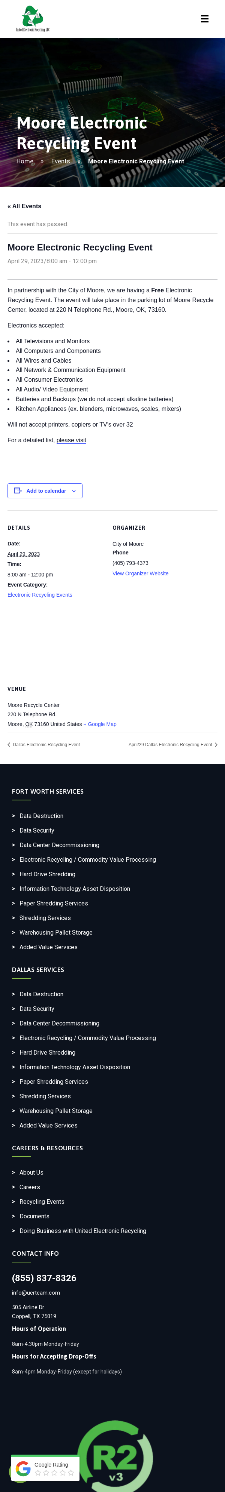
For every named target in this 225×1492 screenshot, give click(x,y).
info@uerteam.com (36, 1292)
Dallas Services (38, 969)
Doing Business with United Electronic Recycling (83, 1230)
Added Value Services (49, 947)
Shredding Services (45, 918)
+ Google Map (99, 724)
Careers (30, 1187)
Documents (35, 1216)
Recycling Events (42, 1201)
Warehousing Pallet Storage (56, 932)
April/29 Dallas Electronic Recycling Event (171, 744)
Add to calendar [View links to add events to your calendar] (46, 491)
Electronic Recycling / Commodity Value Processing (88, 859)
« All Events (24, 206)
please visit (71, 440)
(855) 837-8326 (44, 1278)
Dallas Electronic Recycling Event (46, 744)
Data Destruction (41, 815)
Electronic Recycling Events (40, 595)
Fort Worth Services (48, 791)
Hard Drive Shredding (47, 874)
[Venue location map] (113, 642)
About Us (32, 1172)
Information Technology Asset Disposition (75, 888)
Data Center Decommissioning (59, 845)
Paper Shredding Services (54, 903)
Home (24, 161)
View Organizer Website (140, 573)
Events (60, 161)
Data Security (37, 830)
